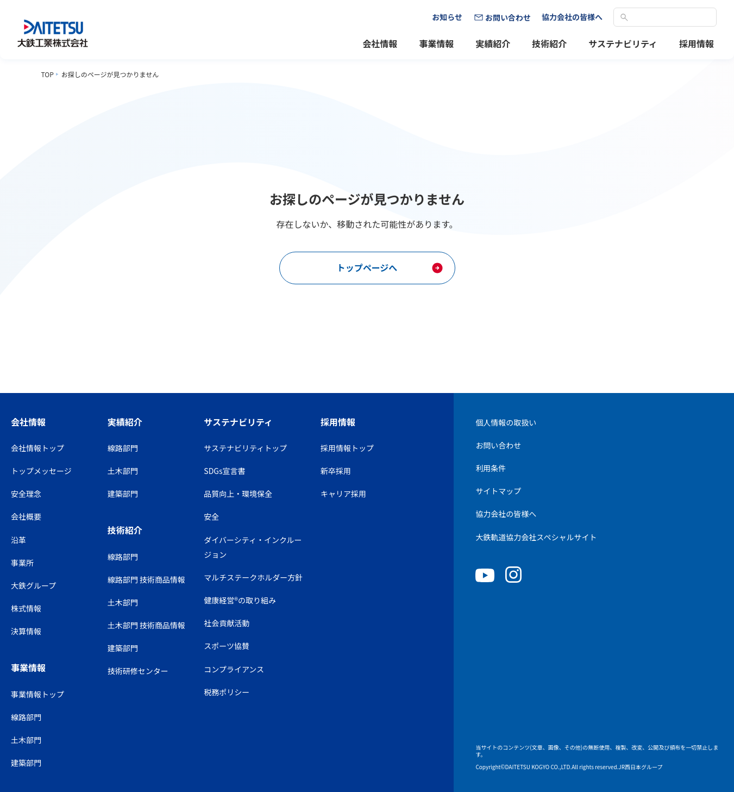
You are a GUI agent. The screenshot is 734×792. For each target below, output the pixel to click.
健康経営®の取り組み (240, 600)
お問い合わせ (498, 445)
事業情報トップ (37, 694)
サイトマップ (498, 490)
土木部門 (26, 739)
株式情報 (26, 608)
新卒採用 (336, 470)
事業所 (22, 562)
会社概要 (26, 516)
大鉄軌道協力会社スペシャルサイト (536, 537)
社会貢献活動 (226, 623)
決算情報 (26, 631)
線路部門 (26, 717)
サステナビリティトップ (245, 447)
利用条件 (490, 468)
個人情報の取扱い (505, 422)
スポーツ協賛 (226, 645)
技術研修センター (138, 670)
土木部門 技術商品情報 (146, 625)
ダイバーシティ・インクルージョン (253, 547)
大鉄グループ (33, 585)
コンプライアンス (234, 669)
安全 (211, 516)
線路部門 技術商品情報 (146, 579)
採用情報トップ (347, 447)
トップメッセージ (41, 470)
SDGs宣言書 (224, 470)
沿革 (18, 539)
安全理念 (26, 493)
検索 (624, 17)
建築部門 (26, 762)
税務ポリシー (226, 692)
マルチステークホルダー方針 (253, 577)
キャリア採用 (343, 493)
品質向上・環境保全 (238, 493)
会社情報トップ (37, 447)
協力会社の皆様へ (505, 513)
